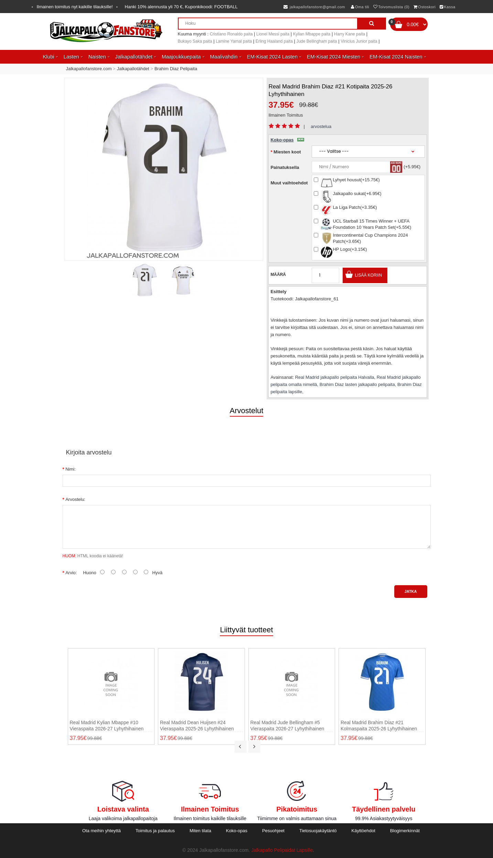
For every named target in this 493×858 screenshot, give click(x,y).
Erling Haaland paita (274, 41)
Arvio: (71, 572)
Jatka (411, 591)
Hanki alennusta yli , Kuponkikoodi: (181, 6)
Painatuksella (284, 167)
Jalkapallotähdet (133, 68)
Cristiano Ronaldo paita (231, 34)
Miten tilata (200, 830)
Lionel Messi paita (272, 34)
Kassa (448, 7)
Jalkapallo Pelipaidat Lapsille (282, 850)
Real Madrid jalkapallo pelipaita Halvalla (334, 377)
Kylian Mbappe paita (312, 34)
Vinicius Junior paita (359, 41)
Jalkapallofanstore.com (89, 68)
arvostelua (321, 126)
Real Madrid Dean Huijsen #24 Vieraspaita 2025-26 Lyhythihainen (197, 725)
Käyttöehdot (363, 830)
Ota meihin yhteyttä (101, 830)
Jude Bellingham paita (316, 41)
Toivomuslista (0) (391, 7)
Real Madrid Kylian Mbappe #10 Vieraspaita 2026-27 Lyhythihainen (107, 725)
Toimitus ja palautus (155, 830)
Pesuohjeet (273, 830)
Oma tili (360, 7)
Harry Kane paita (349, 34)
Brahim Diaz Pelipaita (175, 68)
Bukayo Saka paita (195, 41)
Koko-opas (287, 139)
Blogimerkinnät (405, 830)
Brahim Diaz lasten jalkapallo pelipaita (357, 384)
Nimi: (70, 469)
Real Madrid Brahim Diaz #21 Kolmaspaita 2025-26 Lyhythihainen (379, 725)
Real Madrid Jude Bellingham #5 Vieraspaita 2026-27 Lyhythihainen (287, 725)
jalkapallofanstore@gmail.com (314, 7)
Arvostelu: (75, 499)
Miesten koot (287, 151)
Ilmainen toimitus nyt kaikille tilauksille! (75, 6)
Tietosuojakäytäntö (318, 830)
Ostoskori (425, 7)
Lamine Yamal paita (234, 41)
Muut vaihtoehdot (289, 182)
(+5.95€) (412, 166)
